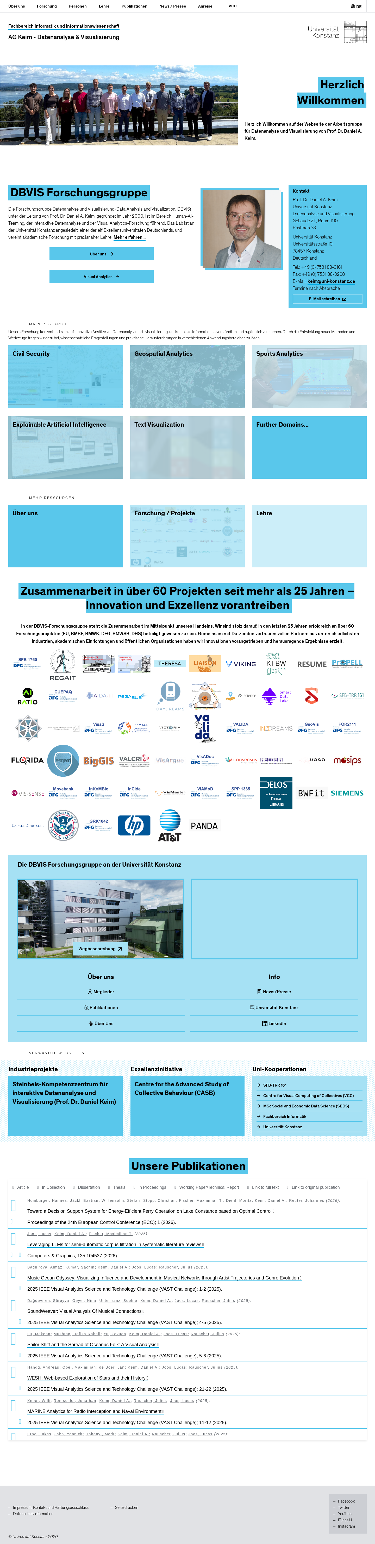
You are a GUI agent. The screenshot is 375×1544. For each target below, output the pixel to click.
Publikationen (134, 6)
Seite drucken (126, 1507)
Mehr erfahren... (130, 237)
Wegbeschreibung (100, 949)
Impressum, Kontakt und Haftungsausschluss (51, 1507)
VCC (233, 6)
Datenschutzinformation (33, 1514)
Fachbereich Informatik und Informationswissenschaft (64, 26)
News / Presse (172, 6)
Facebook (346, 1501)
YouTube (345, 1514)
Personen (78, 6)
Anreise (205, 6)
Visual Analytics (102, 277)
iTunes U (345, 1520)
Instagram (346, 1526)
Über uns (16, 6)
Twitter (343, 1507)
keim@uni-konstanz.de (331, 281)
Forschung (47, 6)
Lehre (104, 6)
